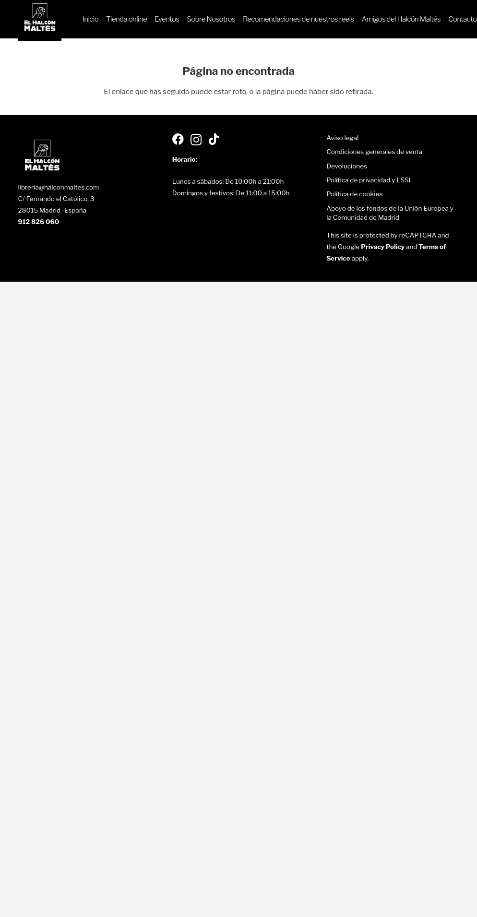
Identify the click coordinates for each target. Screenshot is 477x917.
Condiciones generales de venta (374, 151)
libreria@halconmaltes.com (58, 187)
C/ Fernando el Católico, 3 (56, 198)
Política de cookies (354, 194)
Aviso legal (342, 138)
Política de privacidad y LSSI (368, 180)
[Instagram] (196, 139)
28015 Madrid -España (52, 210)
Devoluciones (346, 166)
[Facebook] (178, 139)
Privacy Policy (383, 246)
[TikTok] (214, 139)
